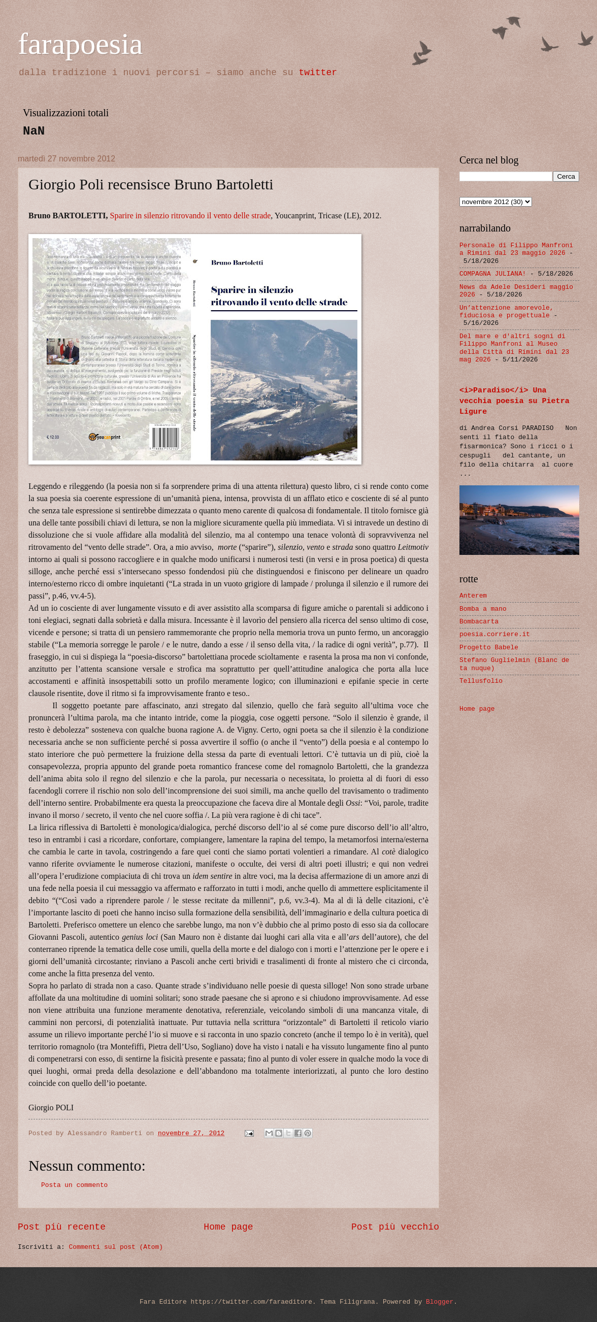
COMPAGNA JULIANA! (492, 274)
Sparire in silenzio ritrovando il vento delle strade (190, 215)
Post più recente (62, 1227)
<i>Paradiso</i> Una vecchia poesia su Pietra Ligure (514, 401)
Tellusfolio (481, 681)
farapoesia (80, 43)
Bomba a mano (483, 609)
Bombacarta (479, 621)
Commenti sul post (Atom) (115, 1247)
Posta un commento (74, 1185)
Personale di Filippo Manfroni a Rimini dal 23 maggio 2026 (516, 249)
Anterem (473, 596)
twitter (317, 73)
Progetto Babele (488, 647)
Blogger (439, 1302)
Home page (228, 1227)
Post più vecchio (395, 1227)
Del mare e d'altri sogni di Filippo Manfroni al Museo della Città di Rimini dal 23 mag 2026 (514, 348)
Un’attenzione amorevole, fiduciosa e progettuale (506, 311)
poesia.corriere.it (494, 634)
